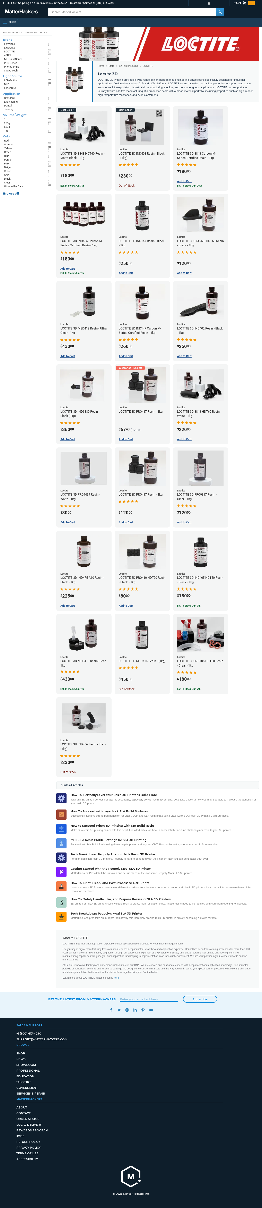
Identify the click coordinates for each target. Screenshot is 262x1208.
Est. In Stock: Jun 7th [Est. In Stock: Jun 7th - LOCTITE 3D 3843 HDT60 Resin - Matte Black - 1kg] (72, 185)
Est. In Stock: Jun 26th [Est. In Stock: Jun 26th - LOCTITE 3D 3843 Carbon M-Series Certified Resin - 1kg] (189, 185)
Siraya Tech (11, 70)
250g (7, 123)
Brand (7, 40)
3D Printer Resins (128, 66)
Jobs (20, 1136)
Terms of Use (27, 1153)
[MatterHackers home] (21, 12)
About (21, 1107)
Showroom (26, 1065)
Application (11, 94)
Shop (20, 1053)
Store (111, 66)
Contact (23, 1113)
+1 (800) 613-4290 (103, 3)
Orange (8, 144)
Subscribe (200, 999)
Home (101, 66)
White (7, 171)
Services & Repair (30, 1093)
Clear (7, 182)
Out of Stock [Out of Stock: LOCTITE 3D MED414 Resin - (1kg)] (126, 689)
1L (5, 119)
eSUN (7, 55)
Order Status (27, 1119)
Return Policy (28, 1142)
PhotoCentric (11, 66)
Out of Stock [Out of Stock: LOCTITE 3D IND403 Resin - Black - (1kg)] (126, 185)
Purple (7, 159)
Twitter (119, 1010)
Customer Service (81, 3)
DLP (6, 84)
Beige (7, 167)
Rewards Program (32, 1130)
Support (23, 1082)
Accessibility (27, 1159)
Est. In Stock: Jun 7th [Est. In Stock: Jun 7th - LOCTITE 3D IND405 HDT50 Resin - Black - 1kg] (189, 605)
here (116, 977)
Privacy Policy (28, 1147)
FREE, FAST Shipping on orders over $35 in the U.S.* (35, 3)
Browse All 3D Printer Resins (25, 32)
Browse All (11, 193)
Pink (6, 163)
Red (6, 140)
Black (7, 178)
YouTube (151, 1010)
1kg (6, 130)
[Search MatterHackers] (220, 12)
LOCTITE (9, 51)
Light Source (12, 76)
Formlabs (9, 43)
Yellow (8, 148)
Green (7, 152)
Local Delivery (29, 1124)
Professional (28, 1070)
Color (7, 136)
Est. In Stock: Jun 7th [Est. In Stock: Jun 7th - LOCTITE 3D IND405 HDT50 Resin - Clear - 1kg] (189, 689)
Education (25, 1076)
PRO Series (10, 63)
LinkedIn (135, 1010)
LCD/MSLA (10, 80)
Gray (6, 174)
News (21, 1059)
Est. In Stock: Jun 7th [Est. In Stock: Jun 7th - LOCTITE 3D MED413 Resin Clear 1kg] (72, 689)
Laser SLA (10, 87)
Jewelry (8, 109)
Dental (8, 105)
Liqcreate (9, 47)
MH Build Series (13, 59)
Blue (6, 155)
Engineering (11, 101)
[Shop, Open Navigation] (9, 22)
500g (7, 126)
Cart (244, 3)
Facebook (111, 1010)
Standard (9, 98)
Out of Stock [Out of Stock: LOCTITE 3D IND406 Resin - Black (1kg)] (68, 772)
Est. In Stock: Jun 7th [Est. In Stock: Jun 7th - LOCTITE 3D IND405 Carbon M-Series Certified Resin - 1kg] (72, 273)
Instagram (127, 1010)
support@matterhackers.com (41, 1039)
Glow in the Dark (13, 186)
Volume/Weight (15, 115)
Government (27, 1088)
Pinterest (143, 1010)
